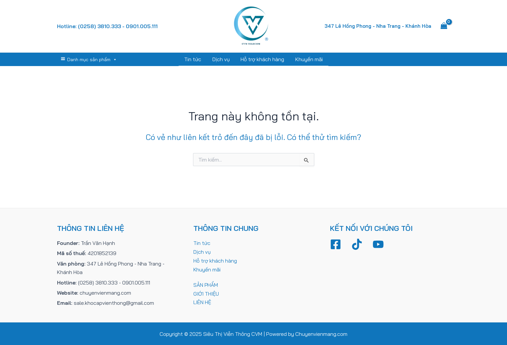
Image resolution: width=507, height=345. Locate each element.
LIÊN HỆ (202, 301)
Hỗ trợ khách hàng (262, 59)
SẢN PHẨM (205, 284)
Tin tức (193, 59)
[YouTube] (378, 244)
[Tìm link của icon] (447, 59)
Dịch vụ (221, 59)
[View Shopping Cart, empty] (444, 26)
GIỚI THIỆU (206, 292)
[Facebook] (335, 244)
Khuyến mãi (308, 59)
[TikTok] (356, 244)
